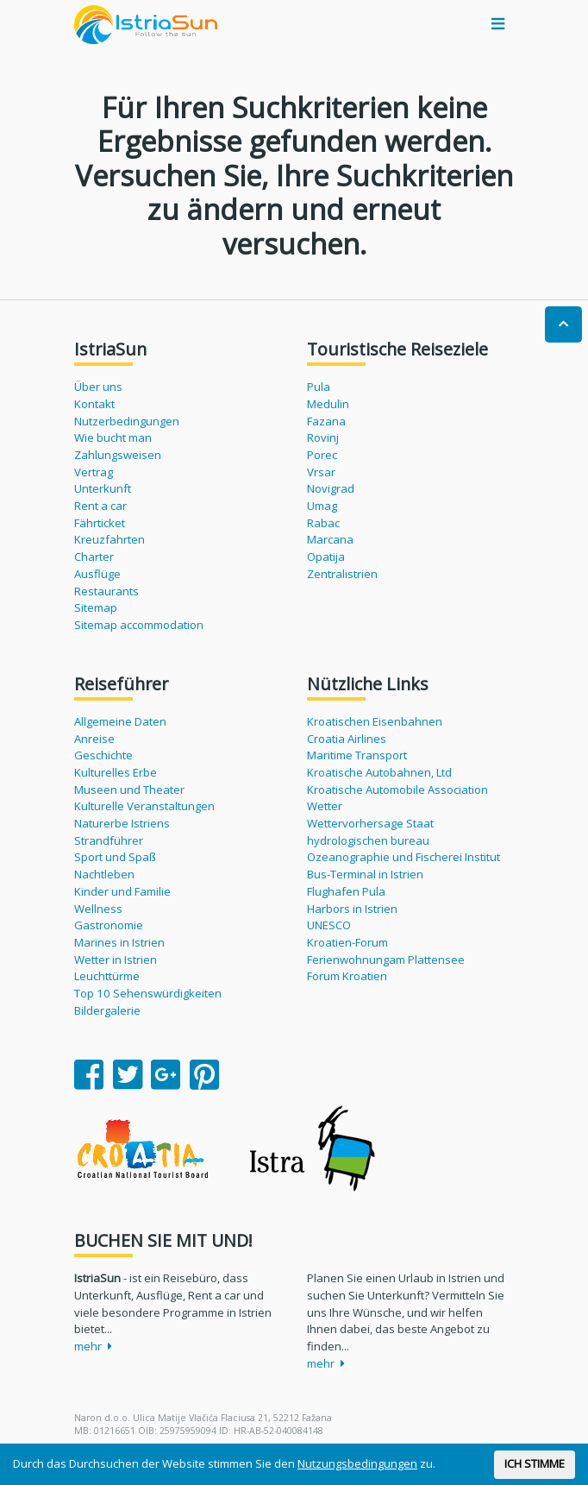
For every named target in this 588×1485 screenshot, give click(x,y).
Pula (318, 386)
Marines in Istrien (119, 942)
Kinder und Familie (122, 891)
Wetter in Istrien (115, 959)
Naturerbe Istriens (122, 823)
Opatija (326, 556)
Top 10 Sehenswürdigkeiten (148, 993)
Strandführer (108, 840)
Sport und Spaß (115, 857)
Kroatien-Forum (347, 942)
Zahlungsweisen (117, 454)
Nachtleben (104, 874)
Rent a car (100, 505)
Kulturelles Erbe (115, 772)
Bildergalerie (107, 1010)
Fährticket (99, 523)
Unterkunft (102, 488)
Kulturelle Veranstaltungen (144, 806)
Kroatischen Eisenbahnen (374, 721)
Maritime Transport (357, 755)
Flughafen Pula (346, 891)
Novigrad (330, 488)
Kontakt (94, 404)
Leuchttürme (107, 976)
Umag (322, 505)
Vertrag (93, 472)
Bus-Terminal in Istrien (365, 874)
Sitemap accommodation (138, 624)
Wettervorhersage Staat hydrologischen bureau (370, 831)
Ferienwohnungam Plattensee (386, 959)
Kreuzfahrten (109, 539)
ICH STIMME (534, 1463)
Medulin (328, 404)
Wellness (98, 908)
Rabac (323, 523)
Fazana (326, 421)
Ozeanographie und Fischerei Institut (403, 857)
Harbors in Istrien (352, 908)
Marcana (330, 539)
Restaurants (106, 591)
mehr (93, 1346)
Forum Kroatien (347, 976)
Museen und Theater (129, 789)
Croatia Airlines (346, 738)
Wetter (324, 806)
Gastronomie (108, 925)
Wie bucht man (113, 437)
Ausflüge (97, 574)
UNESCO (329, 925)
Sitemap (95, 607)
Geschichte (103, 755)
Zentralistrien (342, 574)
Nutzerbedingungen (126, 421)
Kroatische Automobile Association (397, 789)
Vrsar (321, 472)
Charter (94, 556)
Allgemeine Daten (120, 721)
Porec (322, 454)
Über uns (98, 386)
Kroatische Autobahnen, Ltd (379, 772)
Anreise (94, 738)
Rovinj (323, 437)
